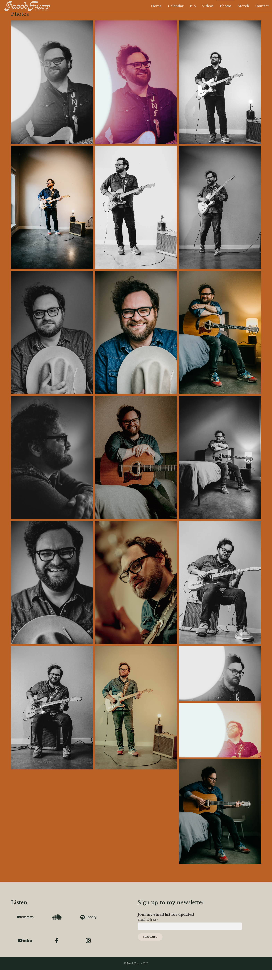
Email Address (148, 919)
